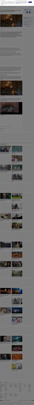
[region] (17, 3)
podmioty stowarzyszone (9, 1)
